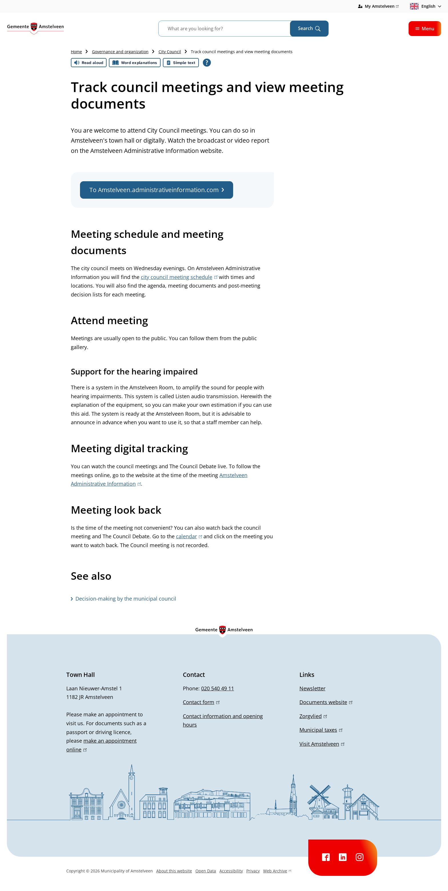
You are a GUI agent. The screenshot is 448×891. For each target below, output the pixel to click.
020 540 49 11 (217, 688)
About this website (174, 871)
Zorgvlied (313, 716)
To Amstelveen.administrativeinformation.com (156, 190)
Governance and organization (120, 51)
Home (76, 51)
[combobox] (231, 29)
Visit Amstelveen (321, 743)
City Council (170, 51)
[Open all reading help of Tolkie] (207, 63)
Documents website (325, 702)
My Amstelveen (382, 6)
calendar (189, 536)
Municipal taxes (320, 729)
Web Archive (277, 871)
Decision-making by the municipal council (125, 598)
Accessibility (231, 871)
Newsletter (312, 688)
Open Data (205, 871)
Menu (424, 28)
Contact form (201, 702)
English (422, 6)
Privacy (253, 871)
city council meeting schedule (179, 277)
